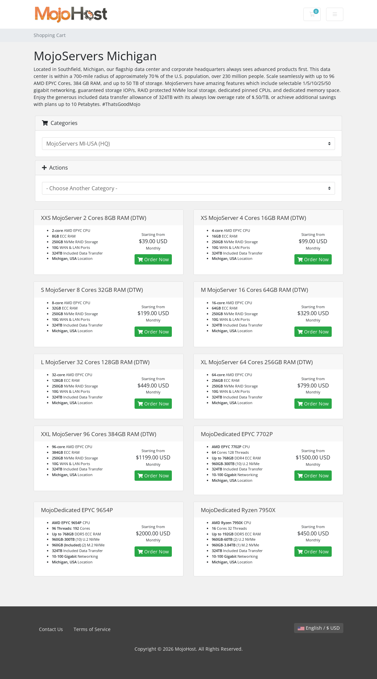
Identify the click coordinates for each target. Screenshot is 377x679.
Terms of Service (92, 629)
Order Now (153, 259)
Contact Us (51, 629)
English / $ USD (319, 628)
